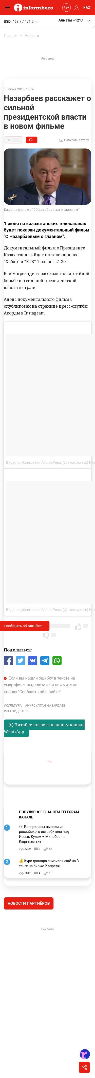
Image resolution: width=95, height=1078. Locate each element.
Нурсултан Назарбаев (46, 705)
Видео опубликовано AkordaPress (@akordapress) (47, 462)
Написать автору (74, 140)
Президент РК (18, 711)
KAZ (86, 8)
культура (14, 705)
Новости (32, 36)
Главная (10, 36)
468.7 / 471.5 (22, 21)
